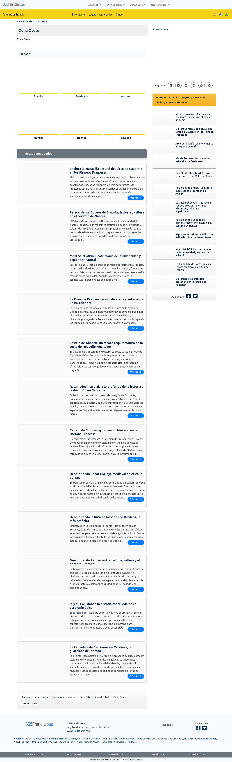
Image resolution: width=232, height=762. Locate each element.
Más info (135, 198)
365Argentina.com (34, 754)
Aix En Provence (33, 738)
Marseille (191, 738)
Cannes (72, 738)
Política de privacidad (132, 759)
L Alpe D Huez (135, 738)
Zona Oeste (41, 21)
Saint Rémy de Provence (90, 742)
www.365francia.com (79, 731)
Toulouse (132, 742)
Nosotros (167, 724)
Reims (28, 742)
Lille (170, 738)
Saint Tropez (109, 742)
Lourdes (177, 738)
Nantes (212, 738)
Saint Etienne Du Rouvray (65, 742)
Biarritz (54, 738)
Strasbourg (121, 742)
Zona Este (85, 697)
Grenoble (122, 738)
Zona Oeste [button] (136, 4)
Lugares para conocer (101, 14)
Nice (16, 742)
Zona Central (102, 697)
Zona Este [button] (93, 4)
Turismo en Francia (13, 14)
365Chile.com (157, 754)
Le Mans (147, 738)
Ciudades (19, 738)
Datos (174, 97)
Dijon (115, 738)
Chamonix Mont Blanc (101, 738)
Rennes (35, 742)
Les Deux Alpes (159, 738)
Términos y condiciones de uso (105, 759)
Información (79, 14)
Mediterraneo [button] (159, 4)
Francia (28, 21)
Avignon (46, 738)
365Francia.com (198, 754)
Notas (119, 14)
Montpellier (203, 738)
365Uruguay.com (75, 754)
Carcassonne (83, 738)
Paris (21, 742)
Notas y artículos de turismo (172, 102)
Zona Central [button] (115, 4)
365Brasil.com (116, 754)
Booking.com (160, 29)
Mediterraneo (29, 703)
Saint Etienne (46, 742)
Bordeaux (63, 738)
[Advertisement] (184, 57)
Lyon (184, 738)
